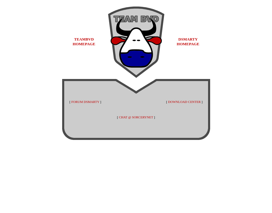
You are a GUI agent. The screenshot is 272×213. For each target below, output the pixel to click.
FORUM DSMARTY (85, 102)
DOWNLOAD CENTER (184, 102)
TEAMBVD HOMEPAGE (84, 41)
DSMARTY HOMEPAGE (188, 41)
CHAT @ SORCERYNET (136, 117)
